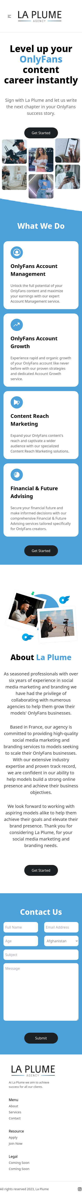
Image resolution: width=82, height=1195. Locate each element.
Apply (13, 1137)
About (13, 1106)
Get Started (41, 133)
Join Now (15, 1143)
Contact (15, 1118)
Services (15, 1112)
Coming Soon (19, 1162)
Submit (41, 1038)
